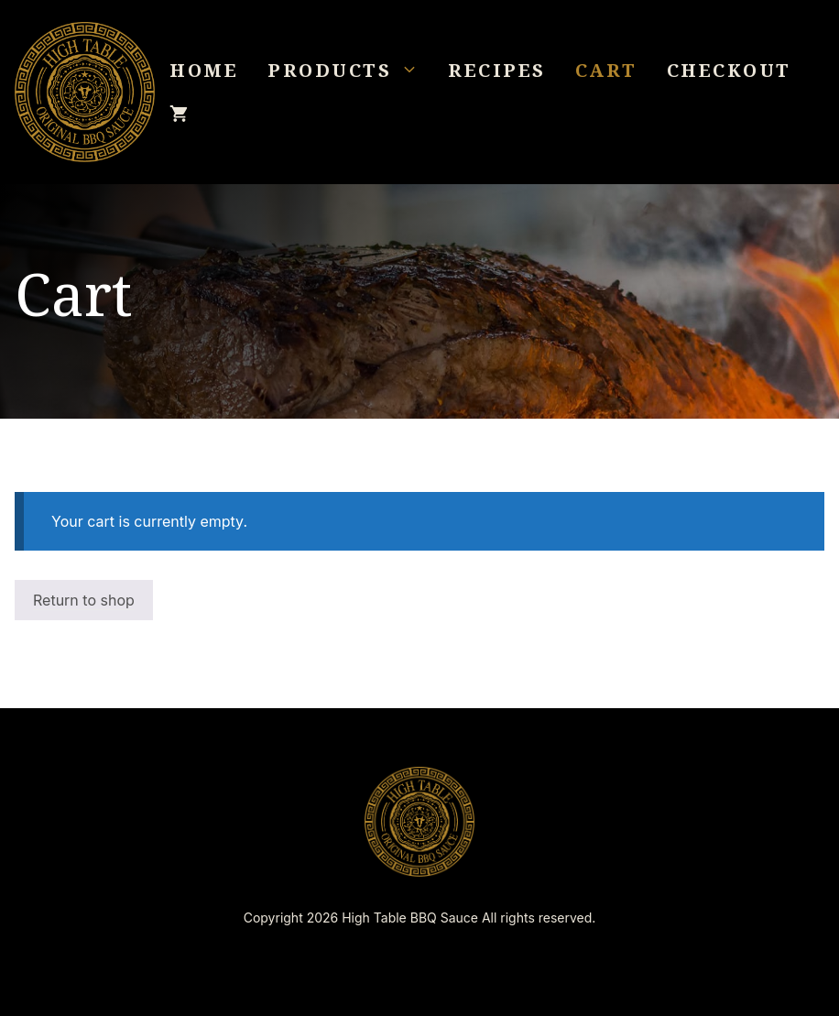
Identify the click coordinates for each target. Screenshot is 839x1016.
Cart (606, 70)
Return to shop (84, 600)
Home (203, 70)
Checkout (729, 70)
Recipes (497, 70)
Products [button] (350, 71)
